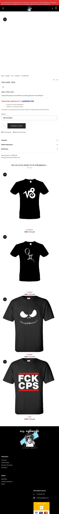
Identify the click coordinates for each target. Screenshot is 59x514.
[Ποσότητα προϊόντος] (4, 125)
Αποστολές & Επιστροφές (19, 132)
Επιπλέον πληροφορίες (7, 144)
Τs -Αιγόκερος (29, 229)
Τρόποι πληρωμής (6, 132)
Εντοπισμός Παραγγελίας (6, 481)
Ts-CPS (29, 417)
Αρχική (2, 75)
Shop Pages (8, 75)
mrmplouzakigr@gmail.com (43, 498)
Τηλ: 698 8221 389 (40, 494)
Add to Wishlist (3, 87)
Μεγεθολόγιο (4, 149)
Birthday (15, 157)
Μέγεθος (3, 114)
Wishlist (3, 484)
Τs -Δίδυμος (29, 292)
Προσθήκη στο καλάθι (16, 126)
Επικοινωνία (4, 460)
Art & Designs (17, 75)
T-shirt (12, 75)
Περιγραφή (4, 140)
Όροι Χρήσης (4, 467)
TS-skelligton (29, 354)
